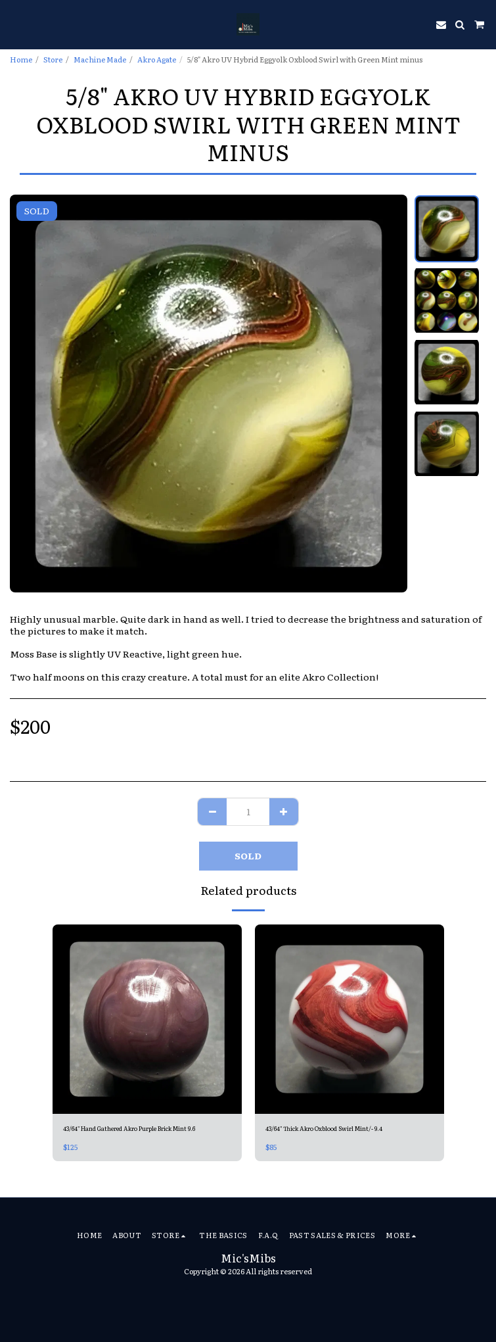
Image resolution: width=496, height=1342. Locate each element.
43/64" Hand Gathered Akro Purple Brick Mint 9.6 (129, 1128)
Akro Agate (156, 59)
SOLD (248, 855)
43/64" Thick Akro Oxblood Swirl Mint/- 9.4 (323, 1128)
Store (52, 59)
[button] (14, 24)
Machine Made (100, 59)
